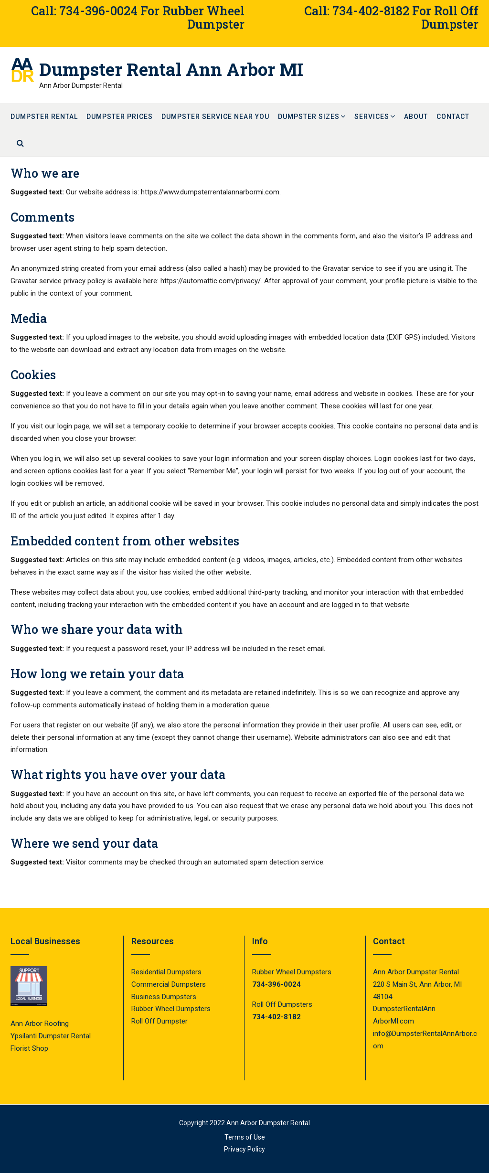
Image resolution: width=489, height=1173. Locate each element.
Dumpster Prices (119, 116)
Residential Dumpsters (166, 972)
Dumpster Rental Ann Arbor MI (171, 69)
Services (371, 116)
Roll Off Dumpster (159, 1021)
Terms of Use (244, 1137)
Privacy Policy (244, 1149)
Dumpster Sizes (309, 116)
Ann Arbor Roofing (40, 1023)
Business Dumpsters (163, 996)
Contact (452, 116)
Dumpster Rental (44, 116)
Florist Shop (30, 1048)
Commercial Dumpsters (168, 984)
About (416, 116)
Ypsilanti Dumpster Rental (51, 1036)
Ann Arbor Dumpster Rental (268, 1123)
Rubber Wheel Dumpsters (171, 1008)
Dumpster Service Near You (215, 116)
